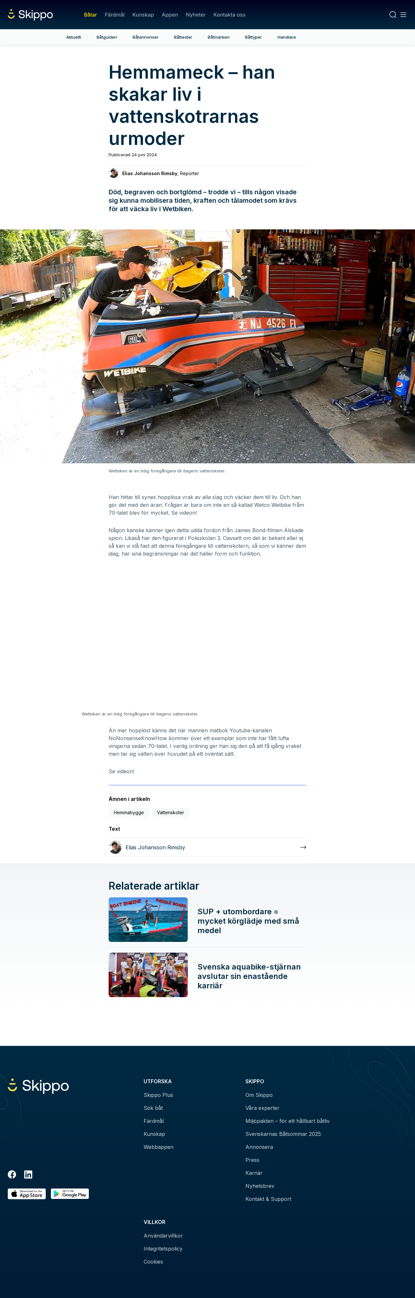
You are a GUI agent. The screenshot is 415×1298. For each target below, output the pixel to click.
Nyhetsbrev (259, 1186)
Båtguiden (107, 37)
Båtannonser (146, 37)
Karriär (254, 1173)
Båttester (183, 37)
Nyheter (196, 14)
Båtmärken (219, 37)
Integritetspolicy (163, 1248)
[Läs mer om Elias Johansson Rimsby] (207, 847)
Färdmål (114, 14)
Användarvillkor (163, 1235)
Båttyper (253, 37)
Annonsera (259, 1147)
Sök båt (153, 1108)
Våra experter (262, 1108)
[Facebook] (12, 1175)
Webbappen (158, 1147)
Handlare (287, 37)
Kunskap (143, 14)
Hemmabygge (129, 812)
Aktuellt (73, 37)
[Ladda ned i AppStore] (27, 1194)
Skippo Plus (158, 1095)
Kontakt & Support (268, 1199)
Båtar (90, 14)
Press (252, 1160)
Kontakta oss (229, 14)
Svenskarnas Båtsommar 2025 (283, 1134)
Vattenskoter (170, 812)
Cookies (153, 1261)
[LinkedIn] (28, 1175)
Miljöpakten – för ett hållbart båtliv (287, 1121)
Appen (170, 14)
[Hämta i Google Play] (70, 1194)
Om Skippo (259, 1095)
